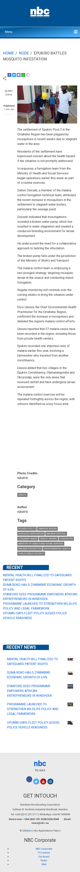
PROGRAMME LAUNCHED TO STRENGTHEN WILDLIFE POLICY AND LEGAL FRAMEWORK (33, 709)
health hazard (48, 538)
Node (24, 53)
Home (8, 53)
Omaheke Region (47, 528)
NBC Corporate (44, 848)
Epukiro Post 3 (26, 528)
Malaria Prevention (29, 548)
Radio (44, 860)
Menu (8, 32)
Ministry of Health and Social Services (40, 543)
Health (22, 495)
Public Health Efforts (31, 553)
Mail (44, 864)
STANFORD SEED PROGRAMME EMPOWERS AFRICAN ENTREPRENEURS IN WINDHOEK (29, 690)
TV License (44, 852)
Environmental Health (57, 548)
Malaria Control (56, 533)
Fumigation (66, 538)
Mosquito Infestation (31, 533)
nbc (40, 763)
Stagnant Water (27, 538)
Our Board (43, 856)
